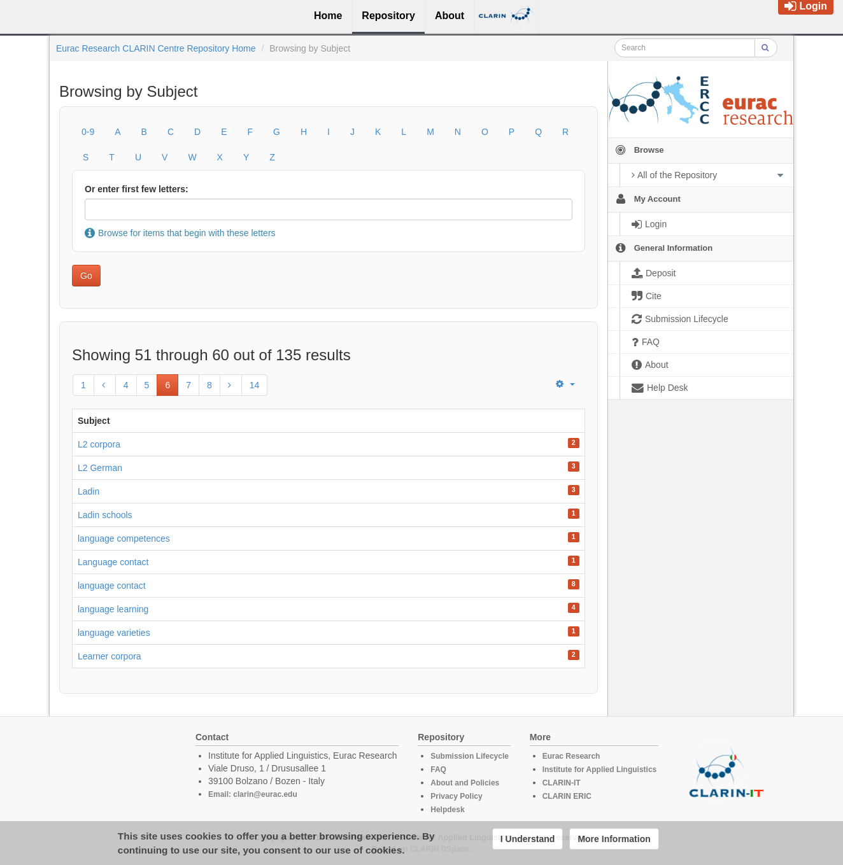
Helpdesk (447, 809)
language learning (113, 609)
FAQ (438, 769)
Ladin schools (105, 515)
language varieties (114, 633)
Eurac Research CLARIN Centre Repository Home (156, 48)
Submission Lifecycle (469, 756)
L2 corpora (99, 444)
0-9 (87, 132)
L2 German (100, 468)
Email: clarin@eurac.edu (252, 794)
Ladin (88, 491)
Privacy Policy (456, 796)
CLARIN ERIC (567, 796)
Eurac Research (571, 756)
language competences (124, 538)
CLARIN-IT (561, 782)
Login (805, 6)
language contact (112, 585)
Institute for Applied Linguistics (599, 769)
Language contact (113, 562)
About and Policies (464, 782)
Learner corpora (109, 656)
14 (255, 385)
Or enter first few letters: (136, 189)
